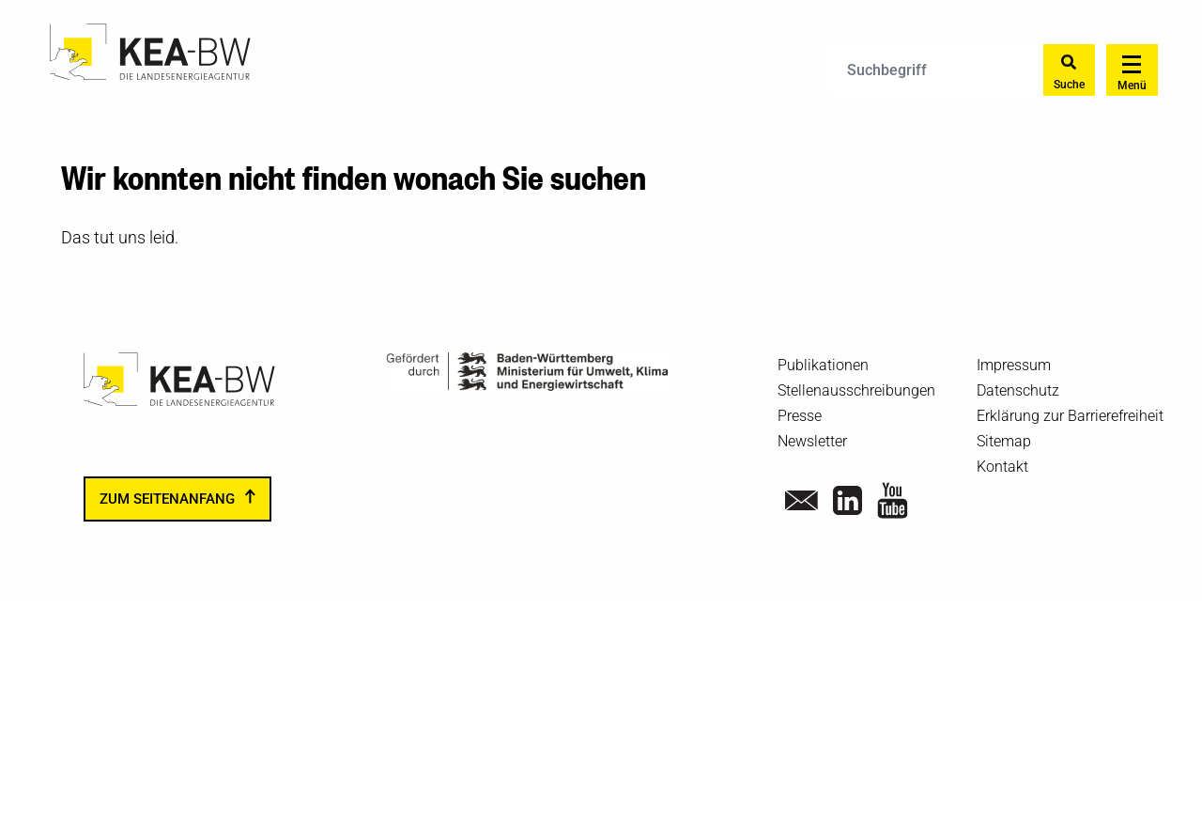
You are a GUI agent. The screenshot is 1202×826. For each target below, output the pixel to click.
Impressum (1014, 365)
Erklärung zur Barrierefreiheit (1070, 416)
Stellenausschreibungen (856, 390)
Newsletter (812, 441)
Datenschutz (1018, 390)
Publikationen (823, 365)
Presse (800, 416)
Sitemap (1004, 441)
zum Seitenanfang (167, 499)
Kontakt (1002, 466)
